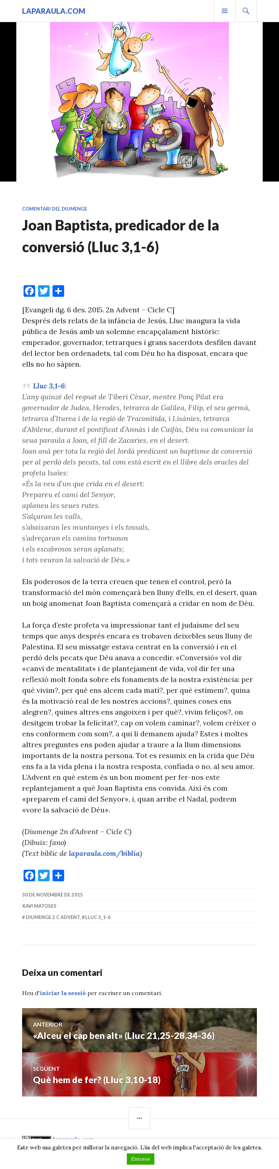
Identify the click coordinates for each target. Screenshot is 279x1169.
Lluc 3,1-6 (49, 385)
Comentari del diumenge (54, 209)
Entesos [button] (140, 1159)
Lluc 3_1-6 (98, 917)
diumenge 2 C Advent (53, 917)
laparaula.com (53, 11)
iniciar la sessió (63, 993)
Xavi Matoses (39, 906)
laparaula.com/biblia (104, 853)
